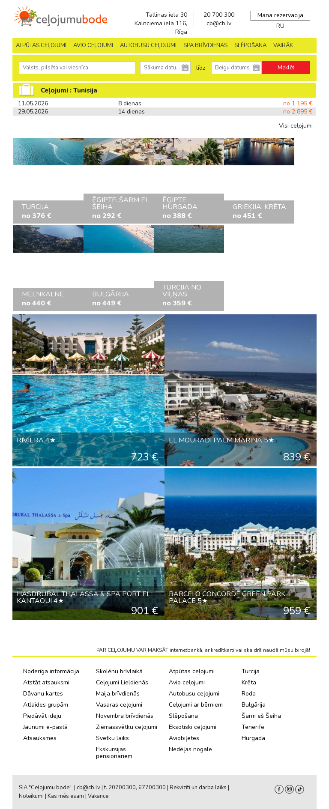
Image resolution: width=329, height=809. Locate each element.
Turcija (251, 671)
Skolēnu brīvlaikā (119, 671)
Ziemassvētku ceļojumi (126, 727)
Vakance (98, 796)
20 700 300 (218, 15)
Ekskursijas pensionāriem (114, 752)
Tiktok (299, 789)
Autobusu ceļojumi (194, 694)
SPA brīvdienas (205, 45)
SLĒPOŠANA (250, 45)
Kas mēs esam (66, 796)
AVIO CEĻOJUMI (93, 45)
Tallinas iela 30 (166, 15)
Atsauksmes (40, 738)
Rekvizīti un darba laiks (198, 787)
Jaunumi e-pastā (45, 727)
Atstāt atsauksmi (46, 682)
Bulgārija (254, 705)
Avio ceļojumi (187, 682)
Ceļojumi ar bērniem (196, 705)
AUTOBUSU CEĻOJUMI (148, 45)
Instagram (289, 789)
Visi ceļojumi (296, 126)
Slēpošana (183, 716)
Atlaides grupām (45, 705)
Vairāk (283, 45)
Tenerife (253, 727)
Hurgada (253, 738)
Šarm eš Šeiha (261, 716)
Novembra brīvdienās (124, 716)
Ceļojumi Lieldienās (122, 682)
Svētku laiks (112, 738)
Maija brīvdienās (118, 694)
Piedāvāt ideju (42, 716)
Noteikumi (31, 796)
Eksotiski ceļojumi (192, 727)
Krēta (249, 682)
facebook (279, 789)
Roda (249, 694)
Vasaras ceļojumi (119, 705)
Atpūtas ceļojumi (41, 45)
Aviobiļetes (184, 738)
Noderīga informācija (51, 671)
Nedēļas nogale (190, 749)
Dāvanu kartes (43, 694)
